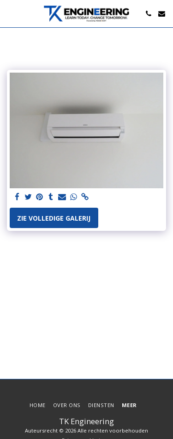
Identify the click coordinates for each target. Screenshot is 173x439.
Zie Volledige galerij (53, 218)
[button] (10, 13)
